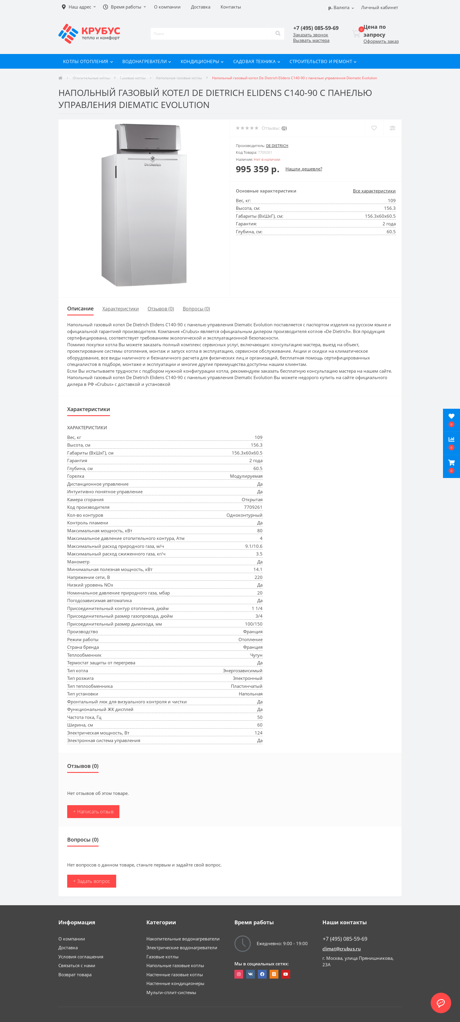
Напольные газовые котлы (175, 965)
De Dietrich (277, 145)
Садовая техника (256, 61)
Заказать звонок (310, 35)
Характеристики (120, 308)
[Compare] (392, 128)
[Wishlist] (374, 128)
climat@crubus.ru (341, 949)
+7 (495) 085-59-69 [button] (345, 938)
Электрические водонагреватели (181, 947)
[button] (451, 466)
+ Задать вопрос (91, 881)
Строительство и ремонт (323, 61)
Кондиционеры (202, 61)
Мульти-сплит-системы (171, 992)
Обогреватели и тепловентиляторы (110, 76)
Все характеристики (374, 191)
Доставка (68, 947)
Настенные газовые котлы (174, 974)
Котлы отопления (88, 61)
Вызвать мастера (311, 40)
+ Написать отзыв (93, 811)
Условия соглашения (80, 957)
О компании (71, 939)
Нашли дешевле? (303, 169)
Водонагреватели (146, 61)
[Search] (278, 34)
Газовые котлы (162, 957)
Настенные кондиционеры (175, 983)
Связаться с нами (76, 965)
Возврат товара (75, 974)
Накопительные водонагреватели (183, 939)
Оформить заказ (381, 41)
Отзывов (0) (161, 308)
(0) (284, 128)
